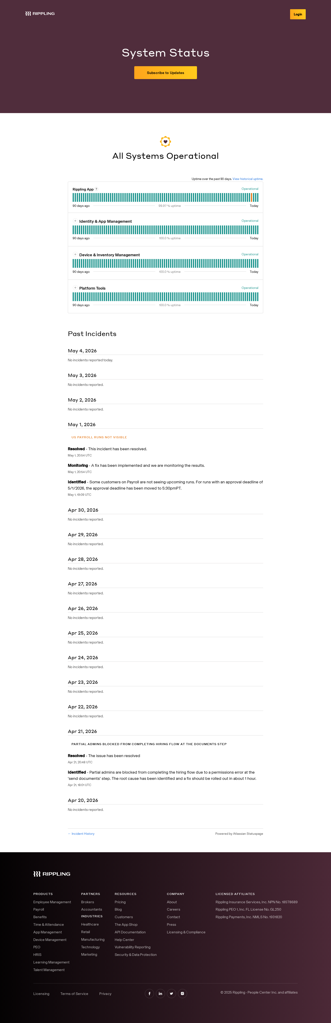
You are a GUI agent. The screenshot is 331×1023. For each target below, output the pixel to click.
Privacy (105, 993)
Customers (124, 917)
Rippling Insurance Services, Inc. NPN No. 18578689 (257, 902)
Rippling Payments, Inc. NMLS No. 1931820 (249, 917)
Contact (173, 917)
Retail (85, 932)
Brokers (87, 902)
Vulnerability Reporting (133, 947)
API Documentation (130, 932)
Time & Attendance (48, 924)
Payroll (38, 909)
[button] (165, 72)
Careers (173, 909)
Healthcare (90, 924)
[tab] (73, 197)
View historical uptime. (248, 179)
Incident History (81, 833)
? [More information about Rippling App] (96, 189)
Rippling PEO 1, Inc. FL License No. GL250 (248, 909)
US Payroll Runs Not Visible (99, 437)
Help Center (124, 939)
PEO (36, 947)
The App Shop (126, 924)
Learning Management (51, 962)
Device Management (49, 939)
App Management (47, 932)
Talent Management (49, 969)
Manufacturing (93, 939)
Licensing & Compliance (186, 932)
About (172, 902)
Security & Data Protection (136, 954)
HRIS (37, 954)
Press (171, 924)
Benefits (40, 917)
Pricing (120, 902)
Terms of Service (74, 993)
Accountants (91, 909)
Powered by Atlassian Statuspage (239, 833)
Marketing (89, 954)
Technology (90, 947)
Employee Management (52, 902)
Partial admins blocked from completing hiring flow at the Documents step (149, 744)
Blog (118, 909)
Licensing (41, 993)
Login (298, 14)
